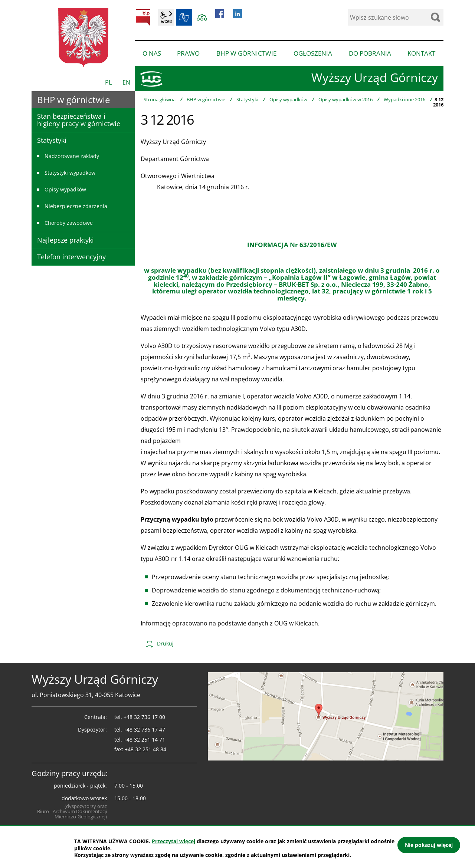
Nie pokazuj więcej (429, 844)
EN (126, 82)
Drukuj (165, 643)
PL (108, 82)
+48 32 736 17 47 (144, 729)
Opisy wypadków (288, 99)
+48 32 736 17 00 (144, 716)
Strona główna (160, 99)
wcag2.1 (166, 17)
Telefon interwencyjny (71, 256)
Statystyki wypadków (70, 172)
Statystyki (247, 99)
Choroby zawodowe (69, 222)
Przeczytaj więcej (173, 841)
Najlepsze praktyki (65, 240)
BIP (143, 17)
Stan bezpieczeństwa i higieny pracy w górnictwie (78, 120)
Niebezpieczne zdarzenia (76, 206)
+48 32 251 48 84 (145, 749)
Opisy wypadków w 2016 (345, 99)
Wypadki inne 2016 (404, 99)
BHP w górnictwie (206, 99)
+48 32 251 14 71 (144, 739)
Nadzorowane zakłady (72, 156)
